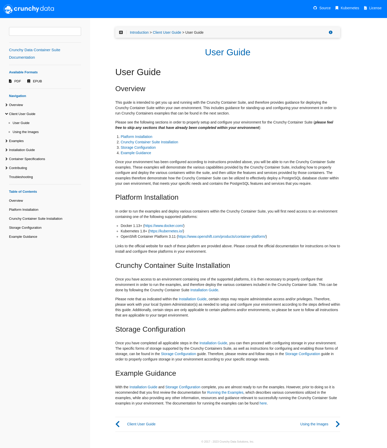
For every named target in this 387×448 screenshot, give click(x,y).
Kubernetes (350, 8)
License (375, 8)
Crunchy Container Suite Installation (35, 219)
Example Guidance (23, 237)
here (263, 403)
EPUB (37, 81)
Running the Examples (225, 392)
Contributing (18, 168)
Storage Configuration (25, 228)
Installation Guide (22, 150)
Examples (16, 141)
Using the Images (26, 132)
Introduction (139, 32)
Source (325, 8)
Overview (16, 105)
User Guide (21, 123)
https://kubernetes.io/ (166, 231)
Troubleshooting (21, 177)
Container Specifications (27, 159)
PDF (17, 81)
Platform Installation (23, 210)
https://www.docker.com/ (163, 226)
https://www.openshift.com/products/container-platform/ (222, 236)
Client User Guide (22, 114)
